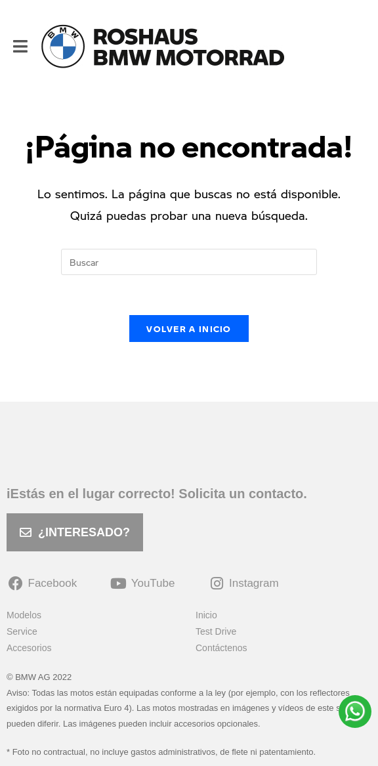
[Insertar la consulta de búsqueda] (189, 262)
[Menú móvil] (20, 46)
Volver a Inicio (189, 328)
